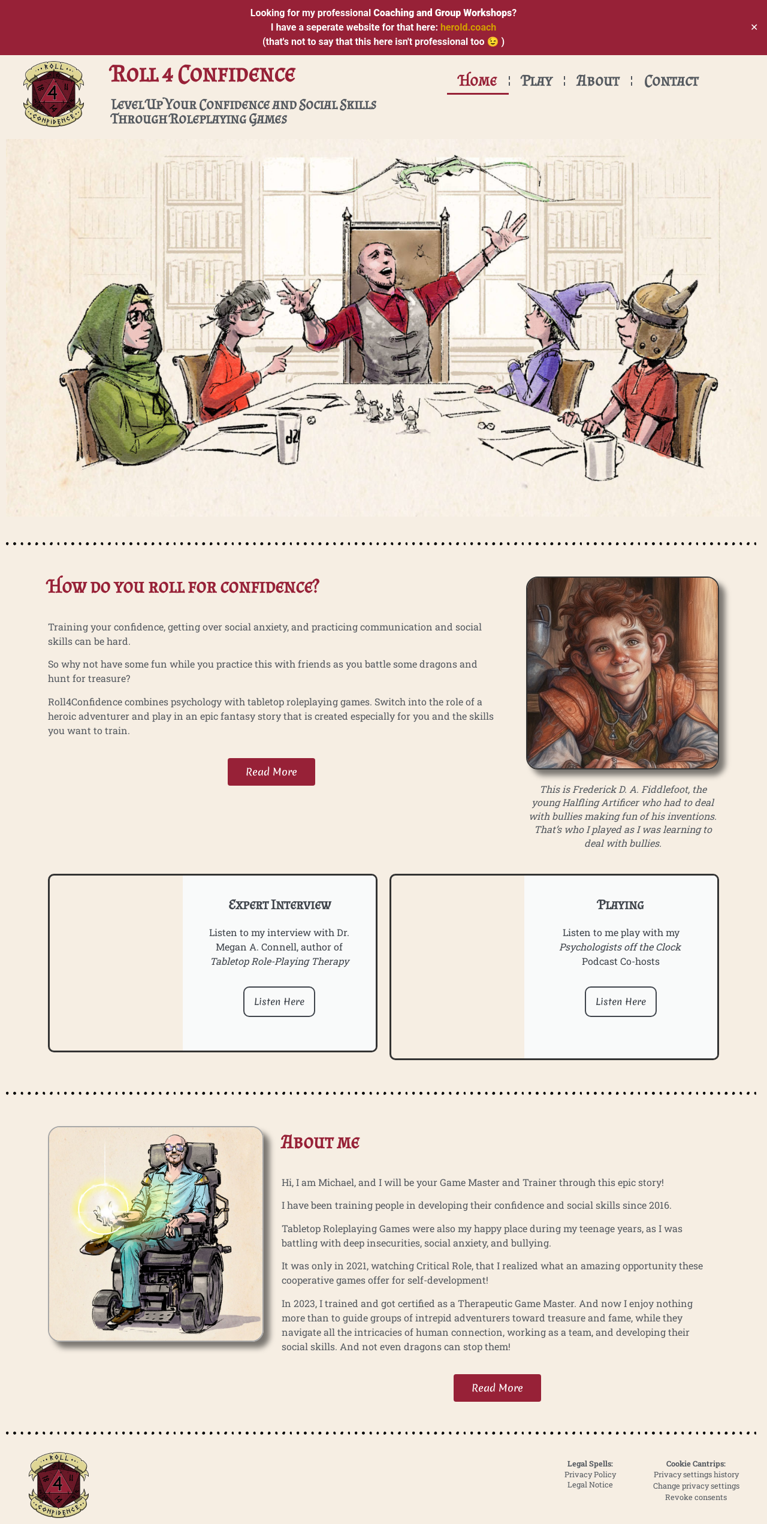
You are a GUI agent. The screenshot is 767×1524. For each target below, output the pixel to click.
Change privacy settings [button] (696, 1485)
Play (537, 80)
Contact (671, 80)
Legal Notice (590, 1484)
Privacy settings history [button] (696, 1474)
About (598, 80)
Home (478, 80)
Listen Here (279, 1001)
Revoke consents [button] (696, 1497)
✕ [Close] (754, 27)
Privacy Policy (590, 1474)
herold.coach (468, 27)
